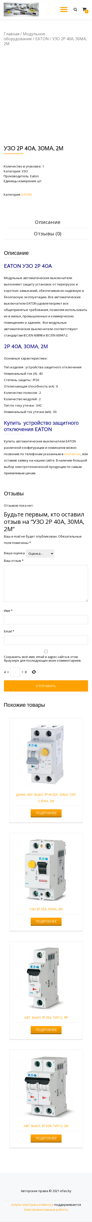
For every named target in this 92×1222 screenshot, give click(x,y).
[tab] (47, 222)
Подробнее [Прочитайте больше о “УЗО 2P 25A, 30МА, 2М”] (46, 921)
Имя (8, 610)
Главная (11, 34)
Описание (47, 222)
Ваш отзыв (14, 560)
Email (9, 631)
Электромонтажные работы (46, 1209)
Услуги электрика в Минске (32, 1204)
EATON (42, 38)
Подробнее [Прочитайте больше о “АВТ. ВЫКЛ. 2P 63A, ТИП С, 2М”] (46, 1138)
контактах (72, 454)
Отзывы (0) (47, 233)
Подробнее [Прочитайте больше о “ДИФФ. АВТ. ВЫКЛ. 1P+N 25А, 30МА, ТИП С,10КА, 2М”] (46, 812)
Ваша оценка (14, 553)
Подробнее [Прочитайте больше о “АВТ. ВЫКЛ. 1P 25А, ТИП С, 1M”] (46, 1029)
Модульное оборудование (24, 36)
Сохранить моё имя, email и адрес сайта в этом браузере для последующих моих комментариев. (42, 658)
